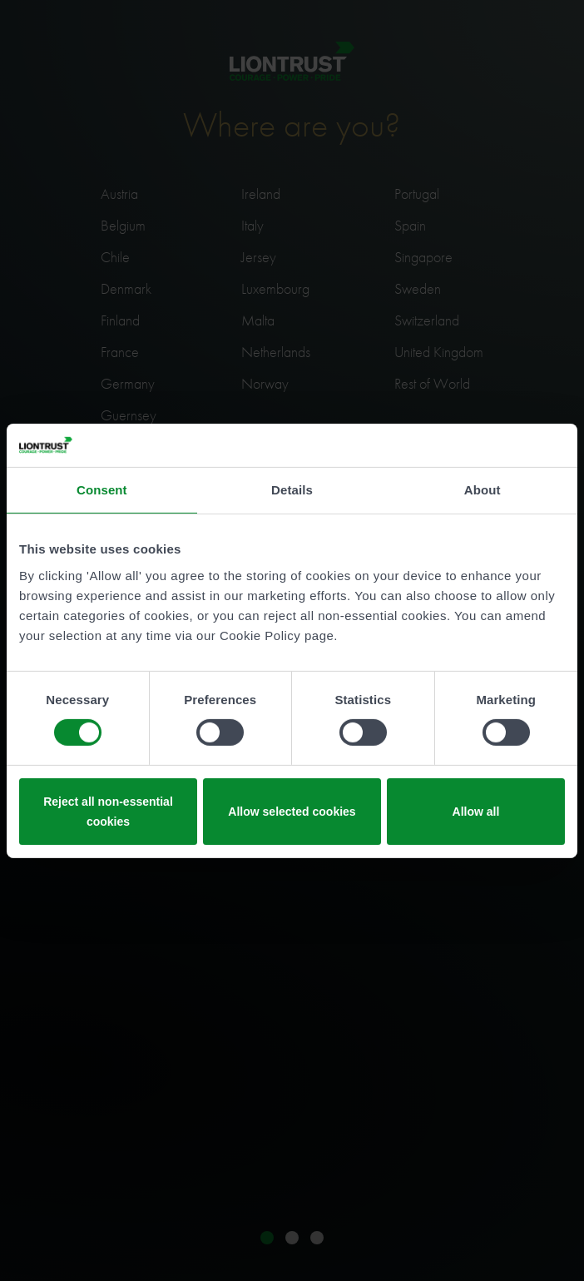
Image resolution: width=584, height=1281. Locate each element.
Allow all (476, 811)
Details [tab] (292, 490)
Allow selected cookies (291, 811)
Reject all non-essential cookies (108, 811)
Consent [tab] (102, 490)
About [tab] (482, 490)
